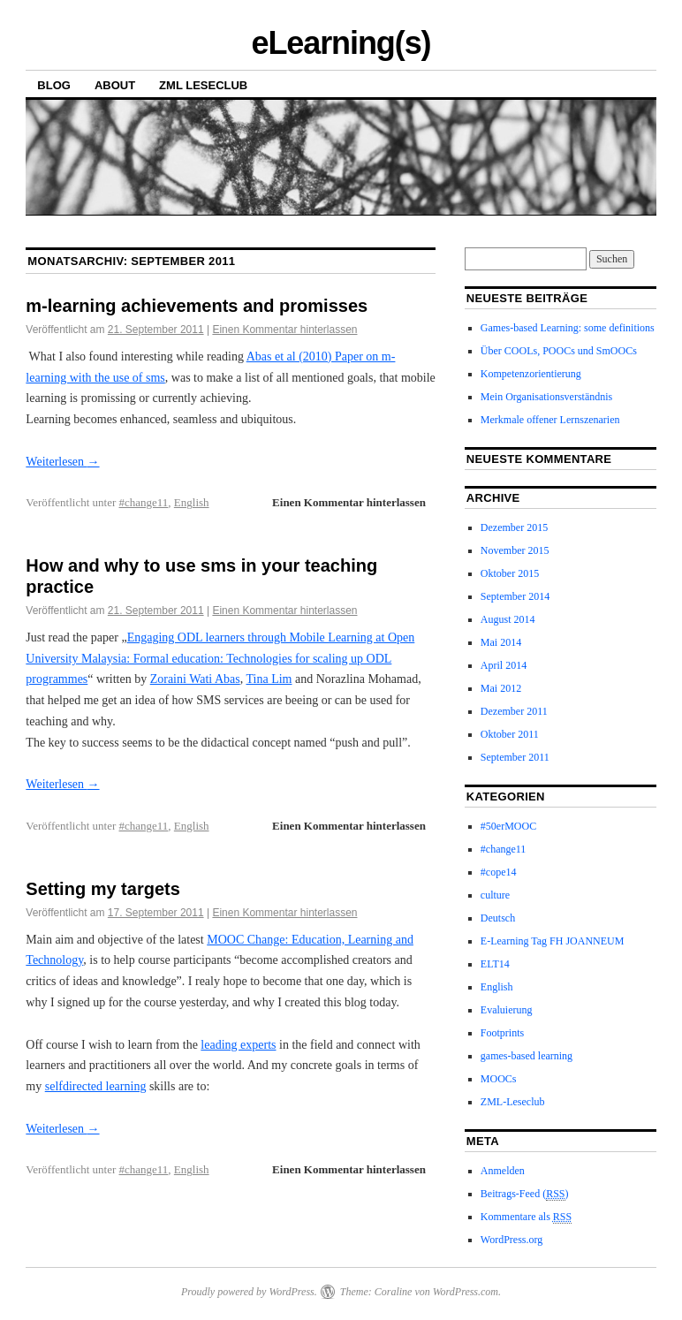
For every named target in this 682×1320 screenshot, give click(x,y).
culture (495, 895)
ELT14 (495, 964)
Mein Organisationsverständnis (546, 397)
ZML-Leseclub (513, 1102)
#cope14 (499, 872)
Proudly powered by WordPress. (249, 1292)
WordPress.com (465, 1292)
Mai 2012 (501, 688)
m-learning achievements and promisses (197, 305)
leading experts (238, 1044)
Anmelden (503, 1170)
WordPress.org (511, 1239)
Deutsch (498, 918)
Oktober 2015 (510, 573)
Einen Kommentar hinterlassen (284, 329)
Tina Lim (269, 679)
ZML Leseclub (203, 85)
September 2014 (515, 596)
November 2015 (515, 550)
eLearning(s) (340, 43)
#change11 (144, 502)
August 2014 (508, 619)
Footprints (502, 1033)
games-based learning (526, 1056)
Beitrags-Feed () (525, 1194)
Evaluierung (507, 1010)
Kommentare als (526, 1217)
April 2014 (504, 665)
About (115, 85)
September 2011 (515, 757)
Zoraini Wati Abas (195, 679)
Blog (54, 85)
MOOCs (499, 1079)
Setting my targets (102, 889)
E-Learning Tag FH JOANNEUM (553, 941)
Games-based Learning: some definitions (568, 328)
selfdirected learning (96, 1086)
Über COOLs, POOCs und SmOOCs (559, 351)
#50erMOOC (508, 826)
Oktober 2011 (510, 734)
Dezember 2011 (514, 711)
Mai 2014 (501, 642)
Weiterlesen (62, 461)
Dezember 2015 (514, 527)
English (191, 502)
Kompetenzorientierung (531, 374)
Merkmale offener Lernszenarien (550, 419)
